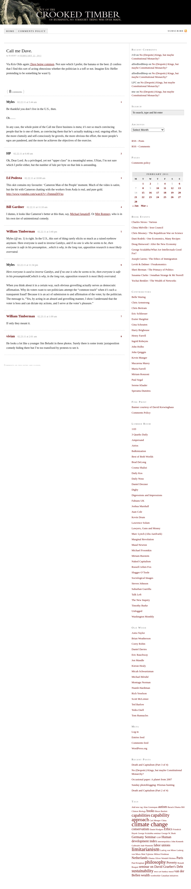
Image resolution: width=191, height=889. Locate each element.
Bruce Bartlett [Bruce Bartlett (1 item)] (161, 811)
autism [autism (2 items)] (162, 807)
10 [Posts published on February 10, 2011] (157, 188)
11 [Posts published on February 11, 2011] (165, 188)
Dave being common (42, 64)
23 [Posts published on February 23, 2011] (150, 197)
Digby (135, 489)
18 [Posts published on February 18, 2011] (165, 192)
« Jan (135, 205)
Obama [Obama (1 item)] (151, 858)
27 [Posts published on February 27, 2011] (179, 197)
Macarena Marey (141, 363)
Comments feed (140, 742)
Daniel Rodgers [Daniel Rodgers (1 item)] (156, 829)
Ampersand (138, 440)
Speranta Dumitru (141, 390)
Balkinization (139, 451)
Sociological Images (142, 577)
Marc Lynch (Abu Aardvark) (147, 533)
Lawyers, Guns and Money (146, 528)
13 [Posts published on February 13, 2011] (179, 188)
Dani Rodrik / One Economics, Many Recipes (156, 238)
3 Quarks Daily (140, 434)
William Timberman (20, 231)
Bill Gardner (15, 207)
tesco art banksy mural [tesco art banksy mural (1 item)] (164, 871)
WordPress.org (139, 748)
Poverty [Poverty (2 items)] (172, 862)
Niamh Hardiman (141, 687)
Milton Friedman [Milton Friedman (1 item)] (161, 854)
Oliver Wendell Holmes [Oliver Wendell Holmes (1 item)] (165, 858)
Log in (135, 731)
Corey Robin (138, 643)
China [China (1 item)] (163, 820)
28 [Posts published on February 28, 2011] (135, 201)
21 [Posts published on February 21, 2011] (135, 197)
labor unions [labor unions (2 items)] (162, 845)
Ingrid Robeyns (140, 341)
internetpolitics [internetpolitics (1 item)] (164, 841)
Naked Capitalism (141, 561)
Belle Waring (138, 297)
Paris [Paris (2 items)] (180, 858)
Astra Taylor (138, 632)
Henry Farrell (139, 335)
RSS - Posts (138, 140)
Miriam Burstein (140, 555)
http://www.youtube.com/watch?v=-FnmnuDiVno (34, 194)
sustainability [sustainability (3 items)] (142, 871)
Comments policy (32, 31)
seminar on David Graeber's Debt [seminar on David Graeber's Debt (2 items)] (161, 867)
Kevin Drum (138, 517)
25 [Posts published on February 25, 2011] (165, 197)
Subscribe (176, 31)
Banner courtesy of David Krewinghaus (153, 407)
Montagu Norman (141, 682)
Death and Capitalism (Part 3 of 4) (150, 764)
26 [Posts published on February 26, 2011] (172, 197)
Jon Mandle (138, 660)
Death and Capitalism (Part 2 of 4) (150, 790)
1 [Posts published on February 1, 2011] (143, 183)
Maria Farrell (139, 368)
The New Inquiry (141, 600)
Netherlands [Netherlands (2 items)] (140, 858)
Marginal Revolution (143, 539)
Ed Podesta (14, 178)
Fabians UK (138, 500)
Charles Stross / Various (144, 222)
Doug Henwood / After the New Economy (154, 244)
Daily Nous (138, 478)
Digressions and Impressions (147, 495)
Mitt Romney (102, 214)
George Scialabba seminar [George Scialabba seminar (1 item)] (149, 833)
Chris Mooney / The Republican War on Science (157, 233)
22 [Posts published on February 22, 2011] (143, 197)
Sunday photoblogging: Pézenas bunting (153, 784)
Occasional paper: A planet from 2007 (152, 779)
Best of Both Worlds (142, 456)
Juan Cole (137, 511)
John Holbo (138, 346)
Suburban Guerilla (141, 588)
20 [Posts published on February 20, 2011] (179, 192)
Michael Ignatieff (80, 214)
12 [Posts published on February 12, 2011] (172, 188)
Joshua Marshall (140, 506)
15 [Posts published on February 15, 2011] (143, 192)
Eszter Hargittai (140, 319)
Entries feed (138, 737)
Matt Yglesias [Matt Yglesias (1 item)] (147, 854)
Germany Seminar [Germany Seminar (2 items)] (144, 837)
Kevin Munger (139, 357)
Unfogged (137, 611)
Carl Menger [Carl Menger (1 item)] (155, 820)
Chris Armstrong (140, 302)
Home (10, 31)
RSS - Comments (141, 146)
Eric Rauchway (140, 654)
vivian (10, 336)
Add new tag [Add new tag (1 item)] (137, 807)
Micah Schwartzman (142, 671)
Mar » (144, 205)
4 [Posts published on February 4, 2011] (165, 183)
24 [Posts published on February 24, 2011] (157, 197)
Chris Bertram (139, 308)
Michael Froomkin (141, 550)
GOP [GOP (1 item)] (159, 837)
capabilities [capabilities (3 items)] (141, 815)
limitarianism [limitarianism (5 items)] (145, 849)
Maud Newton (139, 544)
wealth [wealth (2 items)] (145, 875)
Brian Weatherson (141, 638)
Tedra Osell (138, 709)
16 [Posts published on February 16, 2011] (150, 192)
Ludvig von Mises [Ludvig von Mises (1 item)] (168, 850)
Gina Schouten (139, 324)
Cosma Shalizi (139, 467)
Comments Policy (141, 412)
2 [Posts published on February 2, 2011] (150, 183)
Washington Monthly (143, 616)
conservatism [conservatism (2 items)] (140, 829)
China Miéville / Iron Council (147, 227)
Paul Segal (137, 379)
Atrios (135, 445)
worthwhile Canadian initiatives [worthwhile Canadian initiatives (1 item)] (164, 875)
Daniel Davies (139, 649)
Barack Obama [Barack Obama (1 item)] (174, 807)
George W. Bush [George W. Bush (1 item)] (168, 833)
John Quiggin (139, 352)
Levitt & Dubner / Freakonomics (149, 264)
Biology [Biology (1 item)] (142, 811)
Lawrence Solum (141, 522)
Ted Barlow (138, 704)
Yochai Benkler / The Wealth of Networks (154, 280)
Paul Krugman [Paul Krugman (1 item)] (138, 863)
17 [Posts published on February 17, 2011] (157, 192)
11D (134, 429)
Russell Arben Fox (141, 566)
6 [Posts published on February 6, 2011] (179, 183)
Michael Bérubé (140, 676)
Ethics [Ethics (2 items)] (168, 829)
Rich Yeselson (139, 693)
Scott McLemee (140, 698)
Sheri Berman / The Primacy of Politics (152, 269)
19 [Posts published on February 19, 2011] (172, 192)
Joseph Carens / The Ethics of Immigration (154, 258)
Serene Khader (139, 385)
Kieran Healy (139, 665)
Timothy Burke (140, 605)
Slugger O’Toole (140, 572)
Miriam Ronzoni (140, 374)
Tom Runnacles (140, 715)
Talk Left (136, 594)
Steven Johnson (140, 583)
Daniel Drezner (140, 484)
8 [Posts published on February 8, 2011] (143, 188)
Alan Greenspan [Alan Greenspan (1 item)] (150, 807)
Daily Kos (137, 473)
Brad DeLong (139, 462)
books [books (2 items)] (150, 811)
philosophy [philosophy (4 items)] (155, 862)
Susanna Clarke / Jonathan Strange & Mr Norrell (157, 275)
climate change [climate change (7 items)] (150, 824)
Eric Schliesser (140, 313)
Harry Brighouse (140, 330)
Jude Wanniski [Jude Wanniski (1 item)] (147, 845)
